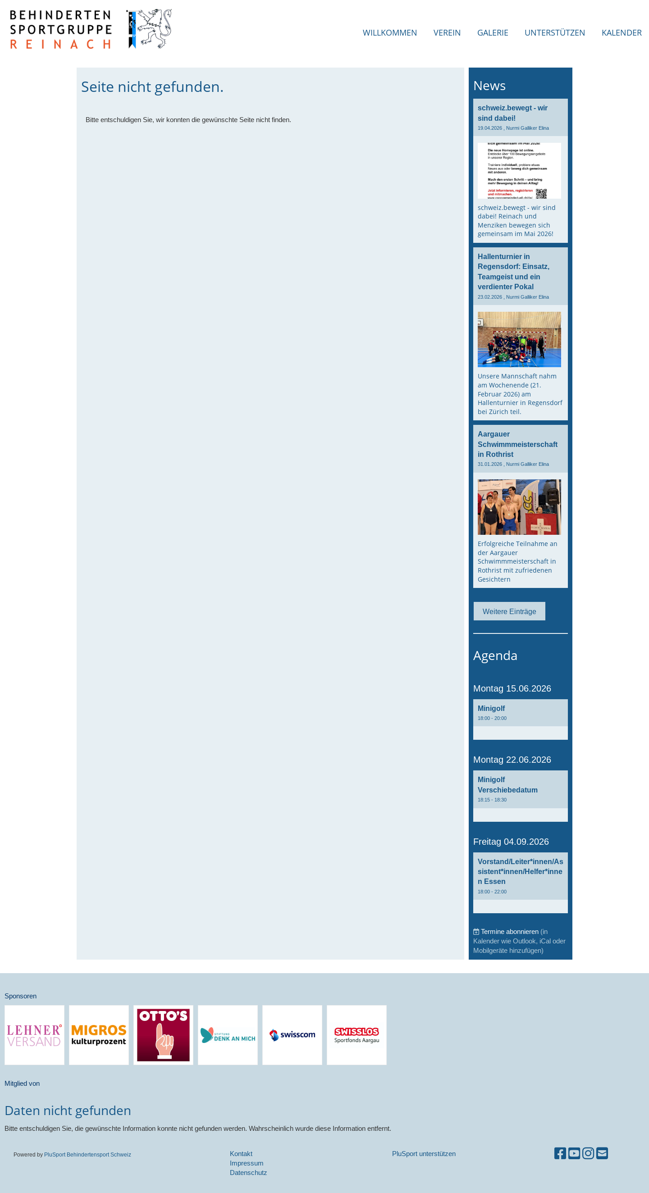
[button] (520, 719)
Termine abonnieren (510, 931)
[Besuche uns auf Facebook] (560, 1153)
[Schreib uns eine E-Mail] (602, 1153)
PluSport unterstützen (424, 1153)
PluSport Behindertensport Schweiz (87, 1154)
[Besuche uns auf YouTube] (574, 1153)
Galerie (492, 32)
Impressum (247, 1163)
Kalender (622, 32)
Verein (447, 32)
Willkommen (390, 32)
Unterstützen (555, 32)
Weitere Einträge (509, 611)
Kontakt (241, 1153)
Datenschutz (248, 1172)
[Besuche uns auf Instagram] (588, 1153)
